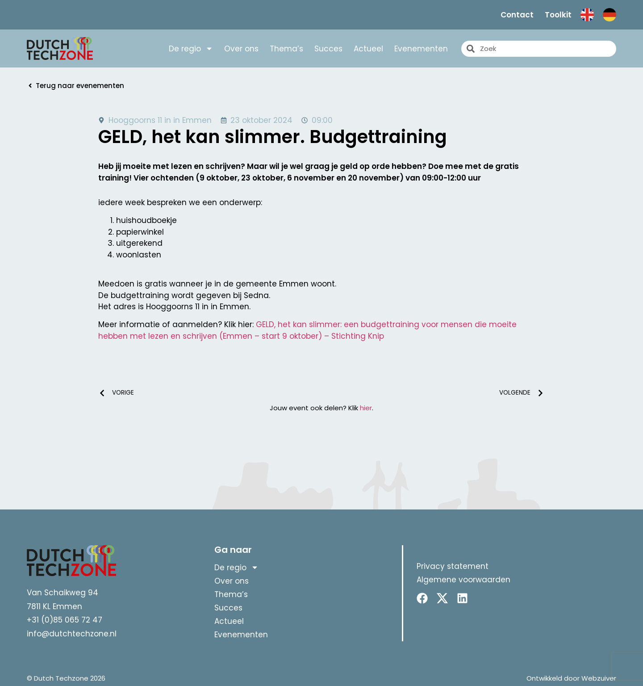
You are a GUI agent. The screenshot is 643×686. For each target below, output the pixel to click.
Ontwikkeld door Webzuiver (571, 678)
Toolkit (558, 14)
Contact (517, 14)
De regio (191, 48)
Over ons (241, 48)
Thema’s (286, 48)
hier (366, 407)
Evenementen (421, 48)
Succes (328, 48)
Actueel (368, 48)
